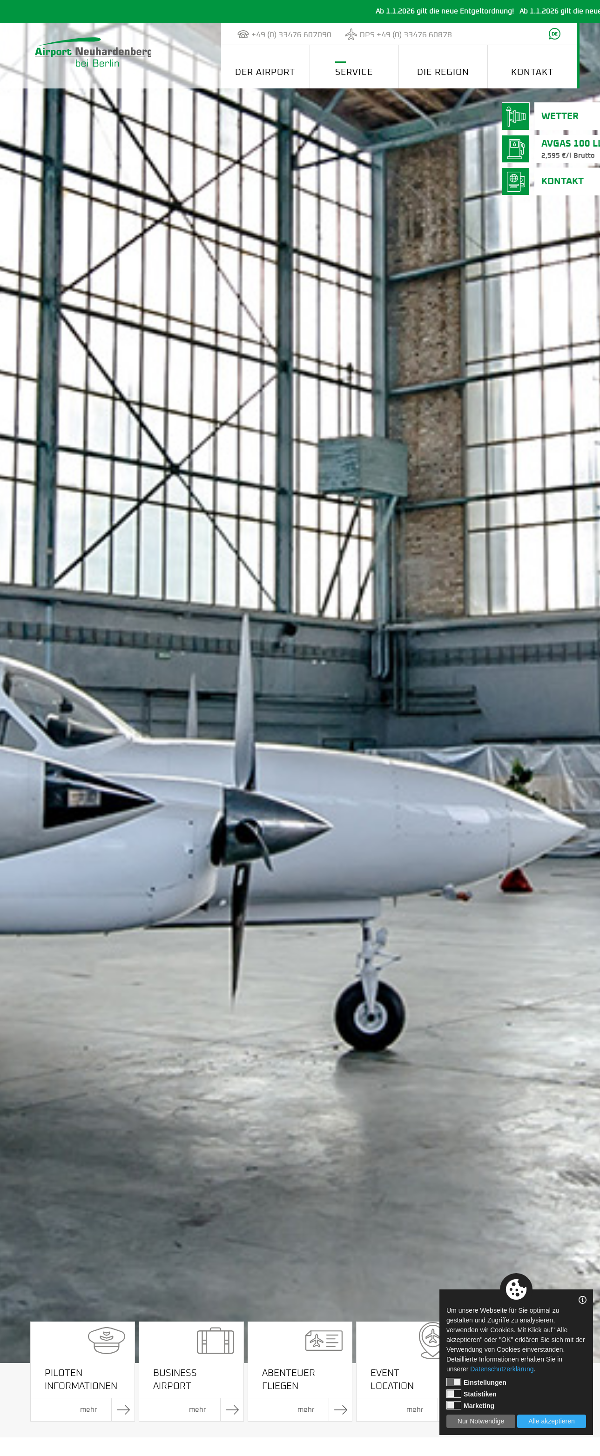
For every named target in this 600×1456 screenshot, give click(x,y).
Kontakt (532, 72)
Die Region (443, 72)
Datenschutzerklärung (501, 1369)
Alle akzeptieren (551, 1421)
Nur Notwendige (481, 1421)
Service (354, 72)
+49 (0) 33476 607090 (291, 35)
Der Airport (265, 72)
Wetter (550, 116)
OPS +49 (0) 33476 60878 (405, 35)
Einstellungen (476, 1382)
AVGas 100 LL (562, 150)
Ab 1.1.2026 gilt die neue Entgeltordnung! (457, 11)
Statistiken (471, 1393)
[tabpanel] (300, 693)
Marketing (470, 1405)
